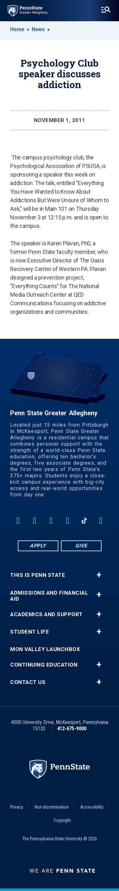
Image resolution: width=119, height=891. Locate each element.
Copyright (62, 820)
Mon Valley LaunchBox (45, 649)
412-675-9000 (71, 729)
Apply (38, 546)
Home (17, 29)
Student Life (29, 632)
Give (81, 546)
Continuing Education (43, 665)
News (38, 29)
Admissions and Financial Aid (49, 596)
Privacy (16, 807)
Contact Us (27, 682)
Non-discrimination (52, 807)
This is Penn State (37, 575)
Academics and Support (46, 614)
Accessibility (91, 807)
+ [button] (98, 575)
